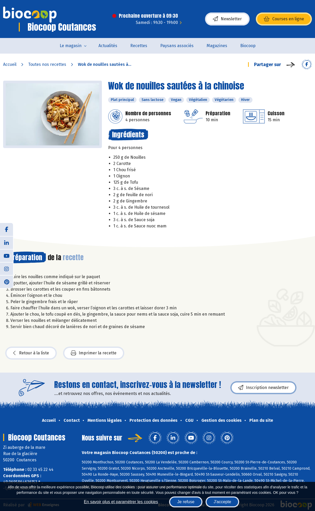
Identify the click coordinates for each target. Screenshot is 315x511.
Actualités (107, 45)
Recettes (138, 45)
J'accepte (222, 502)
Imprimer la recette (93, 353)
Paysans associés (177, 45)
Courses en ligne (284, 19)
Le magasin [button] (71, 45)
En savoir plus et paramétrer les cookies (121, 502)
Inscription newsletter (263, 387)
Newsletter (227, 19)
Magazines (217, 45)
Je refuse (185, 502)
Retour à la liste (31, 353)
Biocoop (248, 45)
